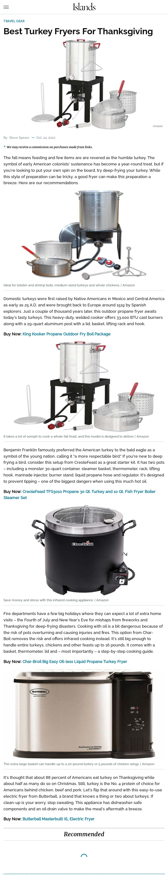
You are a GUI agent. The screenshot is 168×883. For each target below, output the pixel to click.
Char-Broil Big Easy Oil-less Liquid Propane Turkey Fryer (75, 661)
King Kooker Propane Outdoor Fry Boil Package (66, 334)
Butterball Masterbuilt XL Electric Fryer (58, 819)
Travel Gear (14, 21)
